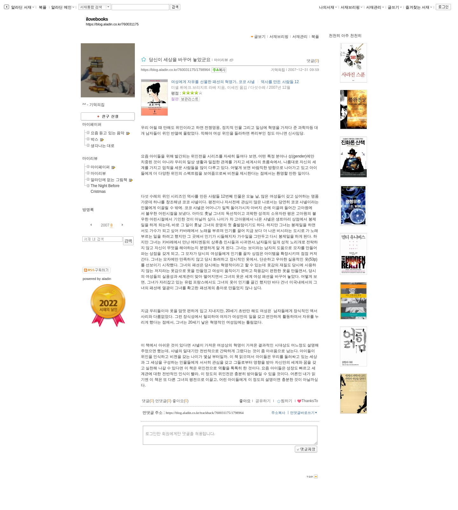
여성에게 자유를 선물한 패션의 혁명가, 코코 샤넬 (213, 82)
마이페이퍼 (91, 124)
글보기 (260, 36)
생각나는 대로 (102, 145)
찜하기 (284, 401)
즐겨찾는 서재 (419, 7)
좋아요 (245, 401)
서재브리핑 (351, 7)
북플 (43, 7)
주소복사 (278, 413)
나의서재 (328, 7)
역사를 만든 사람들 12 (280, 82)
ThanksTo (307, 401)
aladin (106, 279)
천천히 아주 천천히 (345, 35)
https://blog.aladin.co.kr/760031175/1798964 (175, 70)
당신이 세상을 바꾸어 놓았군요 (180, 59)
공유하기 (263, 401)
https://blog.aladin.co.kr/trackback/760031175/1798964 (204, 413)
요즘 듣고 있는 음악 (107, 133)
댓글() (313, 61)
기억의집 (278, 70)
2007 (105, 225)
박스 (94, 139)
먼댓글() (163, 401)
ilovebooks (97, 19)
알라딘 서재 (22, 7)
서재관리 (375, 7)
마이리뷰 (90, 158)
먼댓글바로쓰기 (304, 413)
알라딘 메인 (62, 7)
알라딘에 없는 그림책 (109, 180)
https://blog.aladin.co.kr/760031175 (112, 24)
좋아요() (180, 401)
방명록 (88, 209)
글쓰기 (395, 7)
